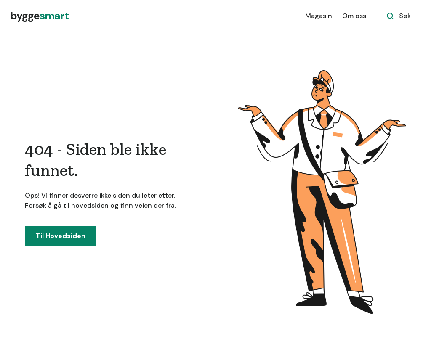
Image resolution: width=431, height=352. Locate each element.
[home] (39, 16)
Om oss (354, 15)
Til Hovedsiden (60, 235)
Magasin (318, 15)
